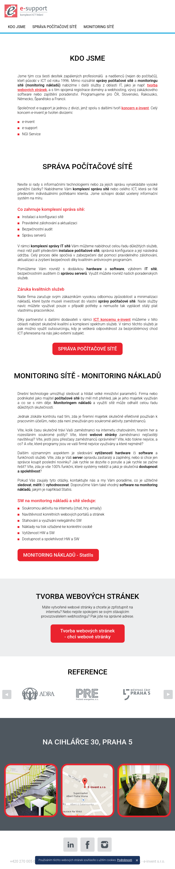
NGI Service (31, 134)
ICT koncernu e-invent (112, 319)
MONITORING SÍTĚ (99, 27)
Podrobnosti (124, 860)
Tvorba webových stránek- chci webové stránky (87, 633)
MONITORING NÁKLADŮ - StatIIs (58, 555)
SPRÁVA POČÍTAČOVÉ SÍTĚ (54, 27)
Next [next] (168, 694)
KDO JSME (17, 27)
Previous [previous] (6, 694)
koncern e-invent (135, 108)
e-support (29, 128)
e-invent (28, 122)
